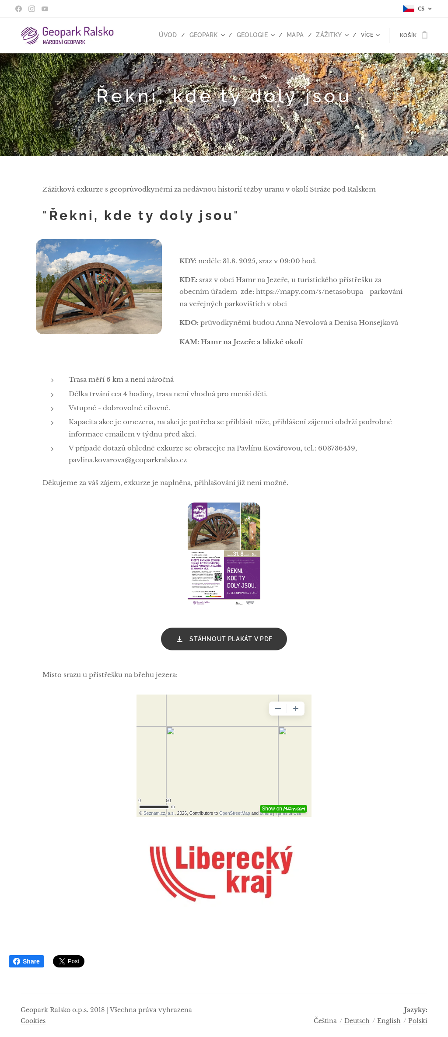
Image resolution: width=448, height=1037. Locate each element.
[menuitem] (178, 35)
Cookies (33, 1021)
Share (26, 961)
